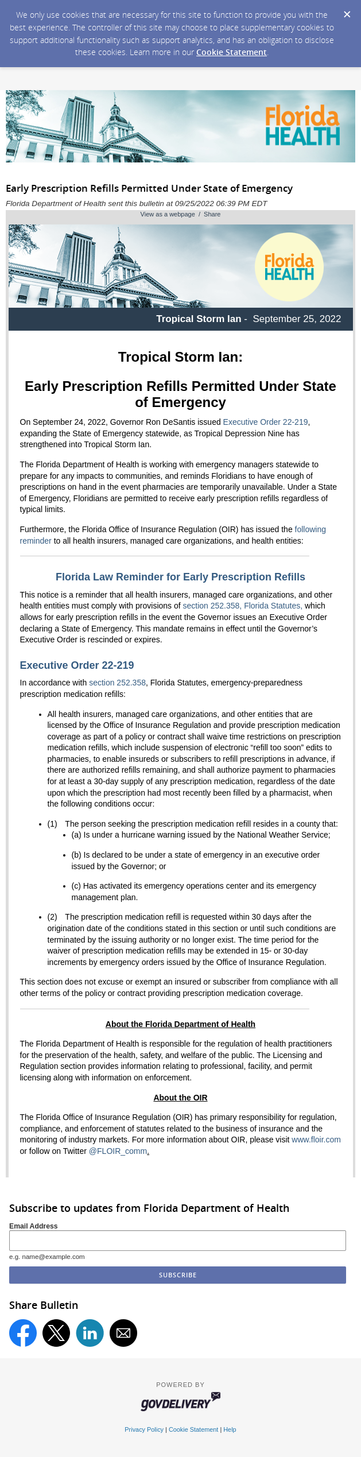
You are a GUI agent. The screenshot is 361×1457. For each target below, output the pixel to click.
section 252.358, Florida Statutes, (243, 605)
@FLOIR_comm (118, 1151)
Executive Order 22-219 (265, 422)
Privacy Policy (144, 1429)
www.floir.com (316, 1139)
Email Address (33, 1226)
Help (229, 1429)
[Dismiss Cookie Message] (346, 11)
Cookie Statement (231, 51)
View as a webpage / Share (181, 214)
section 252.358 (117, 682)
